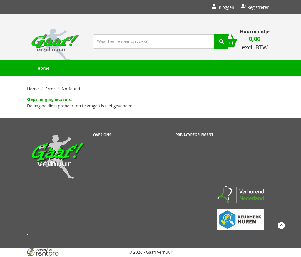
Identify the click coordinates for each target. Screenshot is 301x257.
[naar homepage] (55, 41)
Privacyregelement (194, 134)
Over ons (102, 134)
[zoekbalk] (160, 41)
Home (43, 68)
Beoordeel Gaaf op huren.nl (240, 156)
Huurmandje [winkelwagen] (255, 31)
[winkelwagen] (230, 41)
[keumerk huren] (240, 216)
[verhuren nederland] (240, 194)
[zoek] (221, 41)
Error (50, 88)
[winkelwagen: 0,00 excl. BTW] (255, 43)
